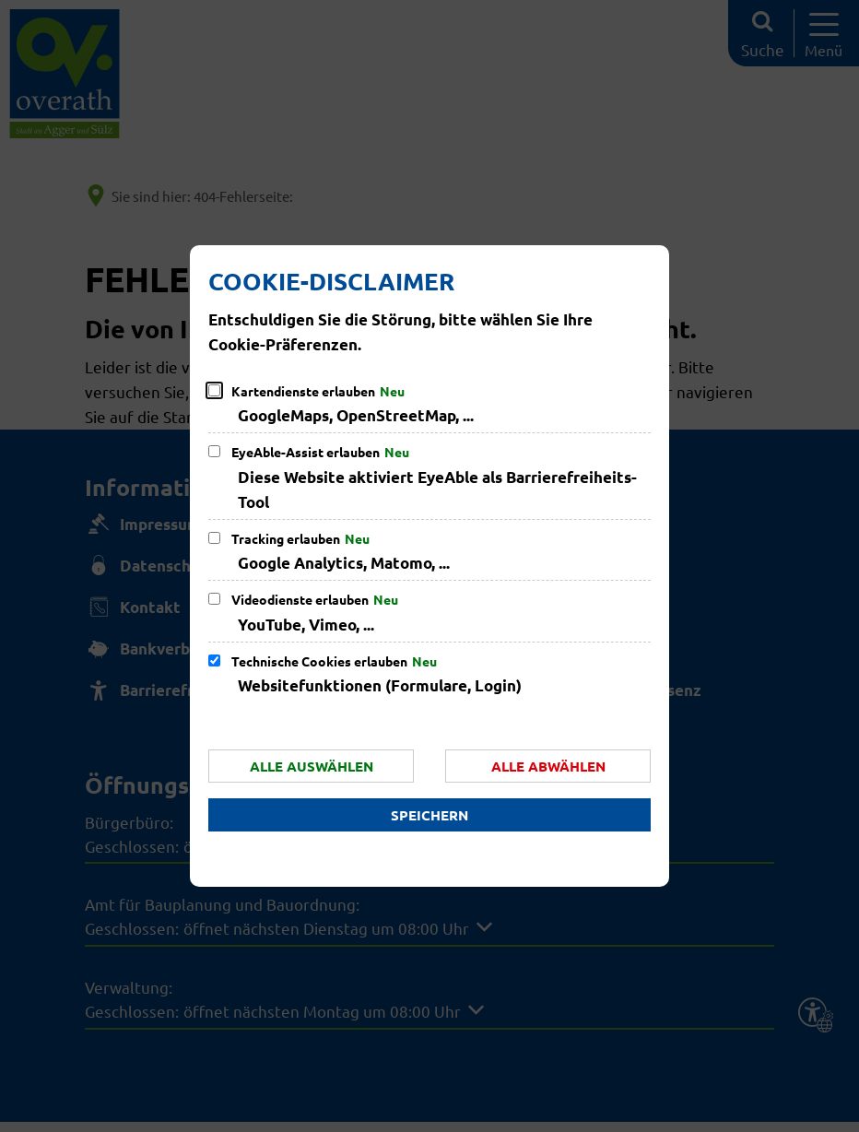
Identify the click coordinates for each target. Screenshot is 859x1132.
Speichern (429, 815)
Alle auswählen (311, 766)
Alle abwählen (548, 766)
